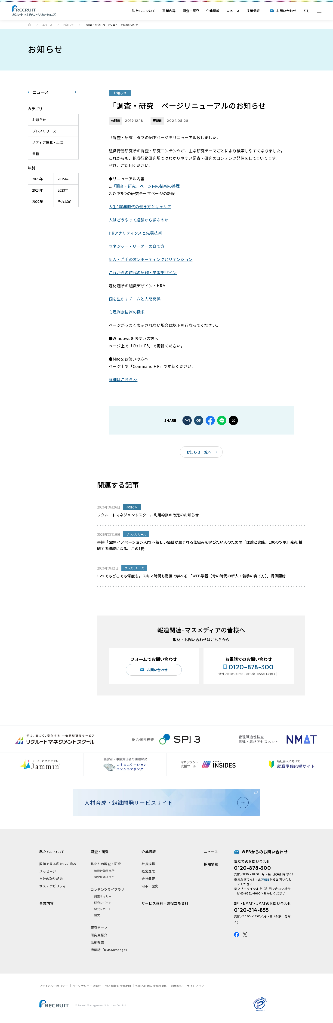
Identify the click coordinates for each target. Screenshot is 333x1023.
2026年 (37, 178)
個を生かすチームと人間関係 (134, 299)
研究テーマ (99, 927)
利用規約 (177, 986)
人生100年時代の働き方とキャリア (140, 206)
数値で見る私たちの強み (58, 863)
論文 (97, 915)
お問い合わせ (286, 10)
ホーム (29, 24)
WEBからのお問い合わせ (265, 852)
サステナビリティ (52, 886)
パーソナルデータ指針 (86, 986)
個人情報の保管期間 (118, 986)
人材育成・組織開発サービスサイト (164, 802)
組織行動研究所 (104, 871)
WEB (265, 879)
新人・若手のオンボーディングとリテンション (150, 259)
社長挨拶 (148, 863)
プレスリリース (44, 131)
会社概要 (148, 878)
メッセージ (47, 871)
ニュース (233, 10)
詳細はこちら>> (123, 379)
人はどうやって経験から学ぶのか (139, 220)
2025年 (63, 178)
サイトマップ (195, 986)
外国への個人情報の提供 (151, 986)
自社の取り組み (51, 878)
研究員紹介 (99, 935)
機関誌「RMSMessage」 (110, 949)
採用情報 (253, 10)
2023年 (63, 190)
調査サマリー (103, 896)
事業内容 (169, 10)
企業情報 (213, 10)
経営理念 (148, 871)
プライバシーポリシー (53, 986)
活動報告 (97, 942)
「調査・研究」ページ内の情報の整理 (146, 186)
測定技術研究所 (104, 877)
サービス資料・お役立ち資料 (165, 903)
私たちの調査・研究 (106, 863)
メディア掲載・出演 (47, 142)
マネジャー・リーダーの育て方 (136, 246)
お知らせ (68, 25)
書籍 (35, 153)
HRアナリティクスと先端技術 (135, 233)
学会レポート (103, 909)
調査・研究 (191, 10)
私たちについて (143, 10)
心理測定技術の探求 (127, 312)
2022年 (37, 201)
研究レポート (103, 902)
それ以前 (64, 201)
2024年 (37, 190)
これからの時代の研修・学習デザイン (143, 272)
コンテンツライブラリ (107, 889)
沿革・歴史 (150, 886)
